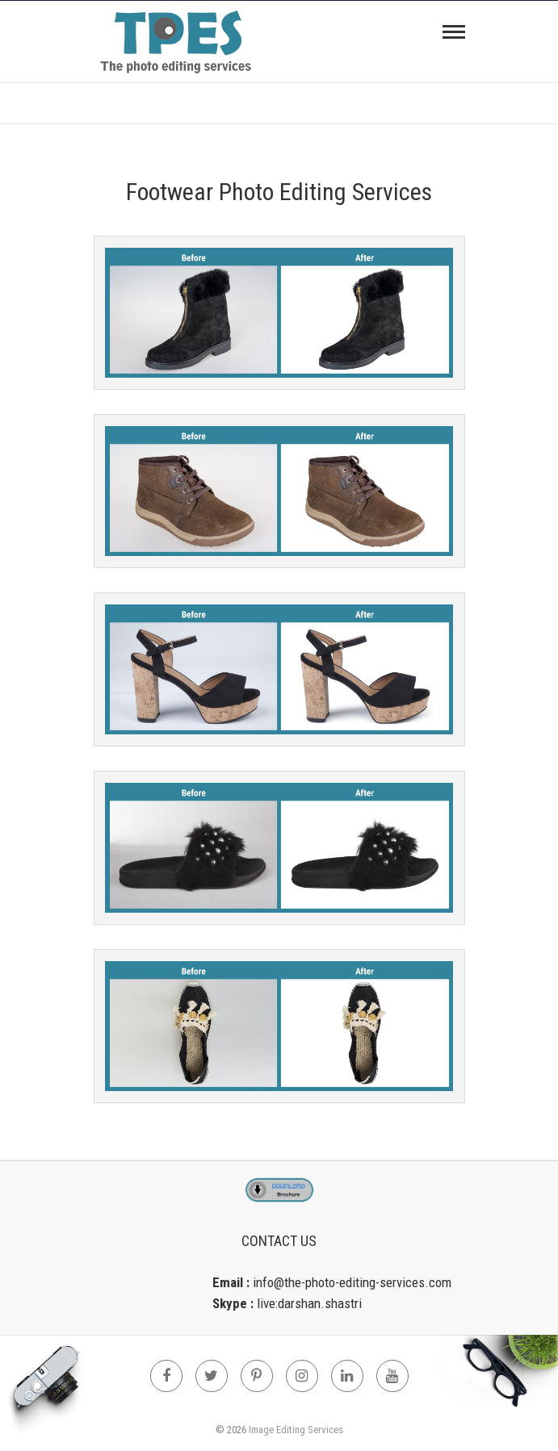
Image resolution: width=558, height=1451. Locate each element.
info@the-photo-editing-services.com (352, 1282)
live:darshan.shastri (309, 1303)
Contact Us (279, 1240)
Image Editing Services (296, 1430)
